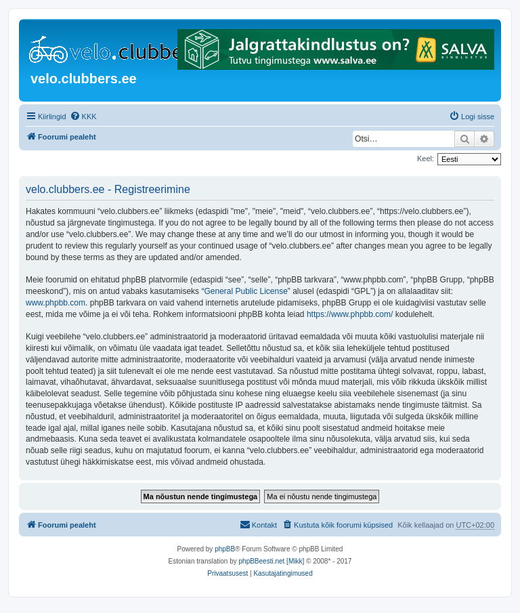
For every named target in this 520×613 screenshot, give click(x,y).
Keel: (425, 158)
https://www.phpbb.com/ (350, 314)
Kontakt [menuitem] (258, 524)
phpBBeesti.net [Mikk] (272, 561)
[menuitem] (83, 116)
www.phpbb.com (55, 303)
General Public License (245, 291)
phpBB (225, 549)
